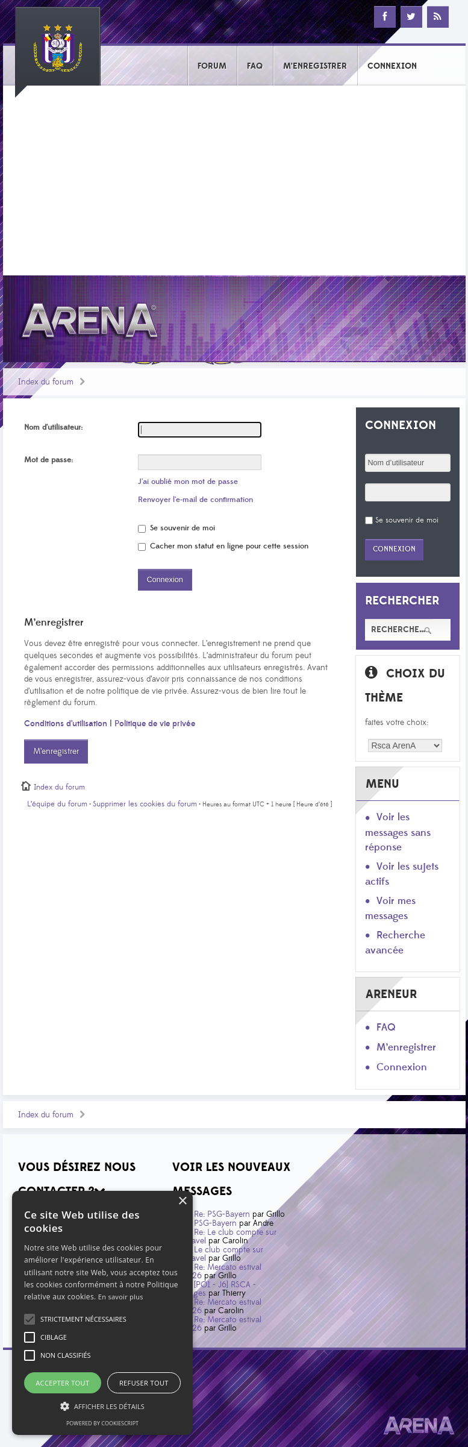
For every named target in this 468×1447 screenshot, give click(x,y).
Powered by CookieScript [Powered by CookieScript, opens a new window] (102, 1423)
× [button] (182, 1201)
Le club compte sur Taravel (222, 1254)
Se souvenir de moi (176, 528)
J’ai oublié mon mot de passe (188, 481)
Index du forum (45, 382)
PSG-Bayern (215, 1223)
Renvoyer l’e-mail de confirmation (195, 499)
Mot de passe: (48, 460)
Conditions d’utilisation (65, 723)
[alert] (102, 1313)
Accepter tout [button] (62, 1382)
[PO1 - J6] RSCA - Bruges (218, 1289)
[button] (83, 1319)
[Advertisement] (234, 185)
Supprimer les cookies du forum (145, 804)
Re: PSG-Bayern (222, 1214)
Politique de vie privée (154, 723)
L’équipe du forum (57, 804)
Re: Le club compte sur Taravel (228, 1236)
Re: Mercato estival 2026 (221, 1271)
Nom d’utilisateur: (53, 427)
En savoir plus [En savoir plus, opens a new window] (120, 1296)
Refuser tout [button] (144, 1382)
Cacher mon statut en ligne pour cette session (223, 546)
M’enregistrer (56, 751)
